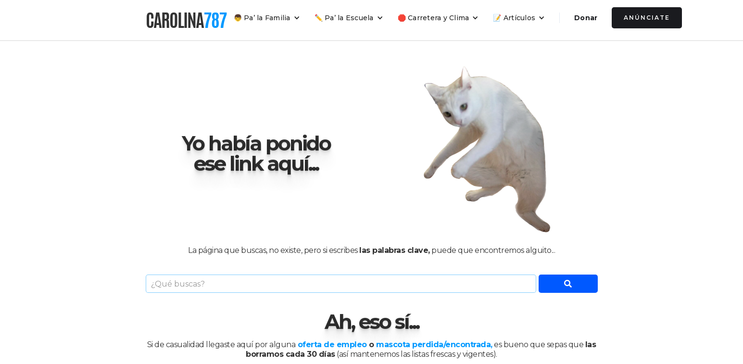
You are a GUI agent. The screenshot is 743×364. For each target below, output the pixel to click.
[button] (267, 18)
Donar (585, 17)
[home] (186, 20)
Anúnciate (647, 17)
